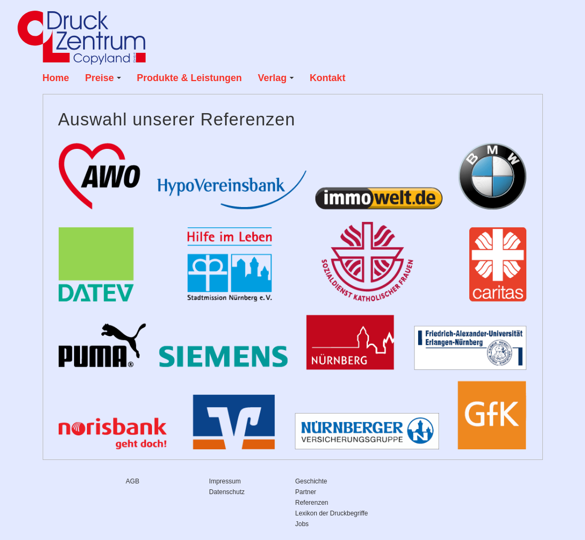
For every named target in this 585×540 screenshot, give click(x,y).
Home (56, 78)
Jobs (302, 524)
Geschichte (311, 481)
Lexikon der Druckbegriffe (331, 513)
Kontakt (328, 78)
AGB (132, 481)
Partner (305, 492)
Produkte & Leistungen (189, 78)
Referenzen (311, 502)
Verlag (276, 78)
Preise (103, 78)
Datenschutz (227, 492)
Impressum (225, 481)
